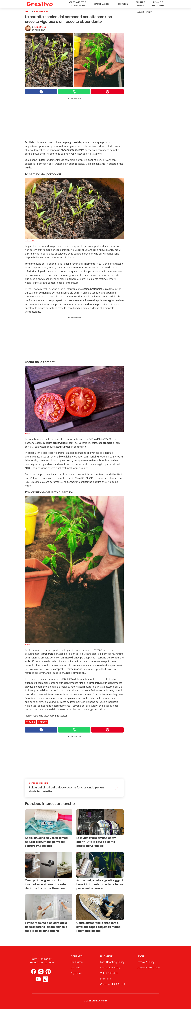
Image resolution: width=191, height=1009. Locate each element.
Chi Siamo (77, 962)
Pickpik (28, 433)
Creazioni (122, 4)
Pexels (27, 644)
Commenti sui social (112, 984)
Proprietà (105, 978)
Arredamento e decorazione (77, 4)
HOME (28, 11)
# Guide (30, 721)
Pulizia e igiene (140, 4)
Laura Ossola (40, 27)
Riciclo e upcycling (158, 4)
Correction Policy (110, 967)
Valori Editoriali (109, 973)
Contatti (75, 967)
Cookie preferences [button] (148, 967)
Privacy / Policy (145, 962)
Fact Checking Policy (112, 962)
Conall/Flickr (30, 240)
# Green (42, 721)
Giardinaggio (101, 4)
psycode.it (77, 973)
